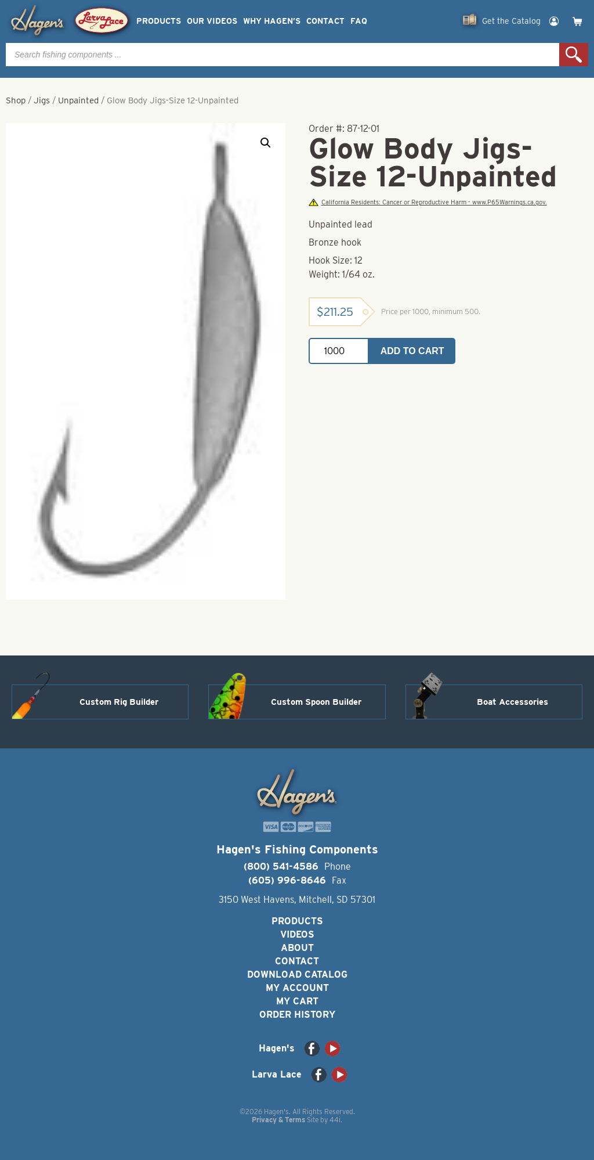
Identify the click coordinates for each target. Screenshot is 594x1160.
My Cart (297, 1001)
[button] (265, 142)
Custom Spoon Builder (316, 702)
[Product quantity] (339, 351)
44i (335, 1119)
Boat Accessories (512, 702)
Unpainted (78, 100)
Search (573, 54)
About (297, 947)
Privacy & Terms (278, 1119)
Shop (16, 100)
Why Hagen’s (271, 21)
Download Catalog (297, 974)
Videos (297, 934)
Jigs (42, 100)
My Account (297, 987)
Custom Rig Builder (118, 702)
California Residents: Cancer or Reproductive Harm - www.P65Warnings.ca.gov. (427, 202)
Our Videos (212, 21)
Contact (325, 21)
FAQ (358, 21)
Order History (297, 1014)
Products (158, 21)
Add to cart (412, 351)
